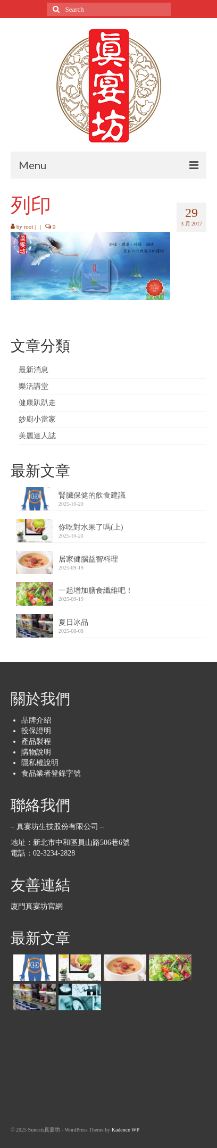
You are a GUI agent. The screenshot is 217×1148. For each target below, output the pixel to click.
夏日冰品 (73, 622)
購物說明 (36, 752)
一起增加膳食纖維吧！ (96, 590)
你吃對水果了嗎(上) (91, 527)
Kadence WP (125, 1130)
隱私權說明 (40, 763)
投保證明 (36, 731)
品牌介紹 (36, 720)
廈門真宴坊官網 (37, 906)
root (29, 226)
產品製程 (36, 741)
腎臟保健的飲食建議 (92, 495)
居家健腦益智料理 (88, 559)
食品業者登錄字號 (51, 773)
